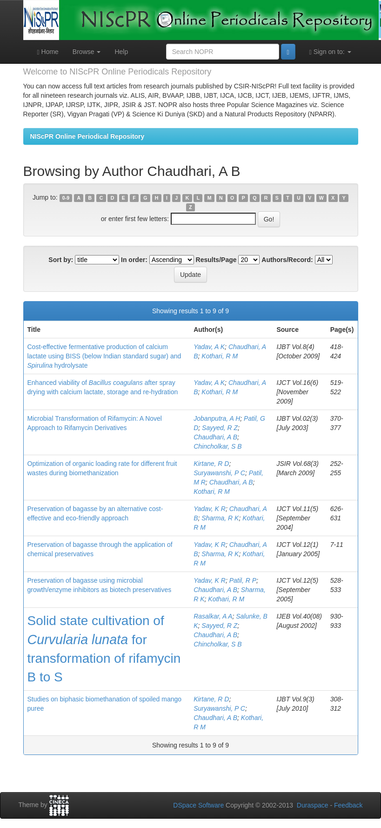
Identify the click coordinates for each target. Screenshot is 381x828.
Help (121, 51)
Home (48, 52)
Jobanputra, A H (217, 418)
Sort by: (60, 259)
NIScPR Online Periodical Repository (87, 136)
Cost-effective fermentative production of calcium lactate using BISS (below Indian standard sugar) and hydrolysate (104, 356)
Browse (87, 51)
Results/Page (216, 259)
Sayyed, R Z (220, 427)
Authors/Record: (287, 259)
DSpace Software (198, 805)
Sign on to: (330, 52)
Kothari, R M (219, 356)
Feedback (348, 805)
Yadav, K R (210, 508)
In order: (134, 259)
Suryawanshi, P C (219, 473)
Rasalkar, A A (213, 616)
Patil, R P (242, 580)
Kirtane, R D (211, 463)
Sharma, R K (220, 518)
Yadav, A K (209, 346)
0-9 (65, 198)
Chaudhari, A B (215, 437)
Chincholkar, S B (218, 446)
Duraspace (312, 805)
